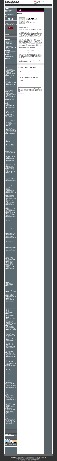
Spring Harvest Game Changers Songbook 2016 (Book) (11, 90)
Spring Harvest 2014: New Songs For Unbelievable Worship (11, 109)
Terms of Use (42, 457)
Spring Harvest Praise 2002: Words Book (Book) (10, 373)
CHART (42, 1)
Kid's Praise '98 (9, 281)
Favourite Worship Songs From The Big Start (10, 138)
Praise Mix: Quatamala (10, 286)
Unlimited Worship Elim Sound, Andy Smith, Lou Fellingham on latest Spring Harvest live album (10, 42)
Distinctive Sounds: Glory (10, 233)
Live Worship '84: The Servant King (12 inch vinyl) (10, 353)
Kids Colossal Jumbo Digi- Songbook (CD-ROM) (10, 209)
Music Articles (8, 11)
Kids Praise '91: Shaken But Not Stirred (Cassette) (11, 329)
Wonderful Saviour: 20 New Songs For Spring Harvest (11, 193)
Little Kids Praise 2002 (9, 361)
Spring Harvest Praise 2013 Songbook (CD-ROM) (11, 118)
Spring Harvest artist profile (10, 14)
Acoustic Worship (9, 166)
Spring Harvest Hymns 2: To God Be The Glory (11, 237)
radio (11, 4)
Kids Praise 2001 (9, 261)
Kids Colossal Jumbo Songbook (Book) (10, 203)
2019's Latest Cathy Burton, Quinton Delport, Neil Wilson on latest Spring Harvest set (11, 51)
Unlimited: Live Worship (10, 70)
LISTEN (35, 1)
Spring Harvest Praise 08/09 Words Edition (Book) (10, 380)
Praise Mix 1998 (9, 283)
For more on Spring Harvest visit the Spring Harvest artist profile (11, 62)
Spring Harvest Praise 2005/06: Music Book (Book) (10, 382)
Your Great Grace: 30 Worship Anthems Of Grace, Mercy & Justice (10, 116)
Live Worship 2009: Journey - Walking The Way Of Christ (11, 185)
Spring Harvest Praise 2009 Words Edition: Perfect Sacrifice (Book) (11, 179)
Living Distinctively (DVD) (10, 167)
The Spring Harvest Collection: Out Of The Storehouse (11, 323)
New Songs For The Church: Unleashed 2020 (10, 69)
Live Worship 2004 (9, 242)
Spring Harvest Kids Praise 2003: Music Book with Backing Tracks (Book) (11, 366)
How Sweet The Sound (10, 212)
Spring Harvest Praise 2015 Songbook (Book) (11, 95)
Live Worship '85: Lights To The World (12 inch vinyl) (11, 351)
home (6, 4)
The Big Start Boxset (10, 98)
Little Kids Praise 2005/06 (10, 232)
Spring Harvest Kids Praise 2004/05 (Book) (10, 423)
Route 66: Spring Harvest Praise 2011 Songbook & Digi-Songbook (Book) (10, 157)
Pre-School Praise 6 (10, 145)
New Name (38, 2)
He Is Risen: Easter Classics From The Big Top (10, 191)
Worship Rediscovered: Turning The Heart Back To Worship (10, 420)
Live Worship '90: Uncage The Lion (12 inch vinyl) (10, 331)
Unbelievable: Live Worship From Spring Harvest (11, 114)
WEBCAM (38, 1)
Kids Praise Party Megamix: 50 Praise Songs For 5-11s (11, 88)
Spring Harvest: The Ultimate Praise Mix (10, 277)
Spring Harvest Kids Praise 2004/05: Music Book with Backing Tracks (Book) (11, 364)
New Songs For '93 (9, 317)
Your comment (20, 80)
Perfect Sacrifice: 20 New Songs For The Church (10, 182)
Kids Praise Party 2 (9, 213)
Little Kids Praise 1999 (9, 411)
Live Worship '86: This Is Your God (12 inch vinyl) (10, 349)
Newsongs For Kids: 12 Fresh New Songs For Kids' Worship (10, 100)
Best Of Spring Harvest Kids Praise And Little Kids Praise (11, 270)
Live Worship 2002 (9, 257)
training (27, 4)
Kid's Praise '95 (9, 298)
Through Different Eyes (10, 171)
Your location (20, 74)
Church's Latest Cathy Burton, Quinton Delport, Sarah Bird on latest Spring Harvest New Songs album (11, 55)
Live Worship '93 (9, 312)
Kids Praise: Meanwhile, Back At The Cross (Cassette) (10, 326)
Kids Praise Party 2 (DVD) (10, 112)
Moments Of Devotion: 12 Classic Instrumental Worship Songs (10, 205)
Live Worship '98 (9, 284)
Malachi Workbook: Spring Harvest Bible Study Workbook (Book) (10, 152)
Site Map (38, 457)
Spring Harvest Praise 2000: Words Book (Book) (10, 401)
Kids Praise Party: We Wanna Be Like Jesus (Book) (10, 187)
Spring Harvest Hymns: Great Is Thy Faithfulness (10, 250)
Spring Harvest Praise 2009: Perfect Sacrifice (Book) (11, 181)
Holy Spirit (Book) (9, 93)
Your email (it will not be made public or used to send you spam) (28, 77)
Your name (19, 71)
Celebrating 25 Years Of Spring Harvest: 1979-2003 (10, 358)
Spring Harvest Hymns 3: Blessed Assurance (10, 235)
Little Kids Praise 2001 (10, 263)
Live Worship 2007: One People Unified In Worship (10, 220)
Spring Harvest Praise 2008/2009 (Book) (10, 197)
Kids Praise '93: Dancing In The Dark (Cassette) (11, 319)
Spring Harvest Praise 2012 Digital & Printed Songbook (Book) (11, 130)
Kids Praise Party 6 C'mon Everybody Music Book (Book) (10, 144)
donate (48, 4)
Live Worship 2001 (9, 262)
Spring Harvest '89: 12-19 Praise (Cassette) (10, 336)
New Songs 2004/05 (9, 408)
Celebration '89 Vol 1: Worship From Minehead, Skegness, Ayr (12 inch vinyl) (10, 338)
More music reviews (9, 10)
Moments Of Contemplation (11, 172)
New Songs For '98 (9, 282)
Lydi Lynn (36, 3)
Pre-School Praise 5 (10, 168)
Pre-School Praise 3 (10, 195)
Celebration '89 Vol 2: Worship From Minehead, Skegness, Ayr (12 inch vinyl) (10, 334)
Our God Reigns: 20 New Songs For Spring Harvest (10, 225)
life (22, 4)
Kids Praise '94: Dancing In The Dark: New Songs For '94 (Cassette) (11, 309)
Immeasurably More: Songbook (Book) (10, 104)
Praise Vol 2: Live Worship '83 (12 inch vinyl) (10, 355)
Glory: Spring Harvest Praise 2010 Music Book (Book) (10, 160)
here (34, 47)
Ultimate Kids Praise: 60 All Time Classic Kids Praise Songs (11, 241)
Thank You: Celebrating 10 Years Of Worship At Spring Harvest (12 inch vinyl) (11, 340)
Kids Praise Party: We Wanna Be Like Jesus (10, 176)
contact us (34, 4)
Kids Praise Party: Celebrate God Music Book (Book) (11, 162)
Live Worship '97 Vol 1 (10, 290)
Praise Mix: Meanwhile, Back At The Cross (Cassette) (10, 328)
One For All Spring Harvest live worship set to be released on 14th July (11, 59)
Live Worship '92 (9, 324)
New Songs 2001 (9, 258)
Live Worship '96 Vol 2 (10, 295)
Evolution (8, 246)
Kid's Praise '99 (8, 370)
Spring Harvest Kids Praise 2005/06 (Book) (10, 398)
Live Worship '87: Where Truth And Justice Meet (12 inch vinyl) (10, 347)
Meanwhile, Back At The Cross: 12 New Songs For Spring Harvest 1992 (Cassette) (11, 321)
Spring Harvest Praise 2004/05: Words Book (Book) (10, 239)
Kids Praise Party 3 (9, 194)
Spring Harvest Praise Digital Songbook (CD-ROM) (10, 111)
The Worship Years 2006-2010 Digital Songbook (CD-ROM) (11, 126)
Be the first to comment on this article (27, 67)
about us (42, 4)
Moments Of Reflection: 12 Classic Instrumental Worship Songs (11, 199)
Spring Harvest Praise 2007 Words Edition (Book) (11, 217)
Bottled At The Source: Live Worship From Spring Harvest (11, 120)
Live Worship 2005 (9, 236)
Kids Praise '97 (9, 285)
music (16, 4)
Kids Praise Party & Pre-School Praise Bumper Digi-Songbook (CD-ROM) (10, 128)
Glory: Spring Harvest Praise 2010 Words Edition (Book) (11, 159)
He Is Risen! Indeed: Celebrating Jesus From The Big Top (10, 165)
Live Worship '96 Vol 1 (10, 294)
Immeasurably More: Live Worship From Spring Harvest (10, 97)
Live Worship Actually (10, 141)
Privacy (36, 457)
